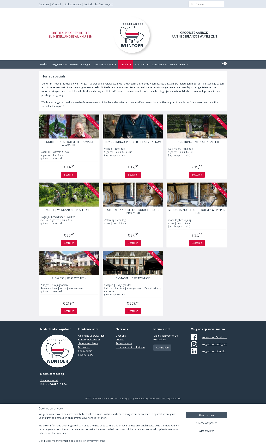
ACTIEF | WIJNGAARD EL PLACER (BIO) (69, 209)
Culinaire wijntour (105, 64)
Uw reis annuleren (88, 343)
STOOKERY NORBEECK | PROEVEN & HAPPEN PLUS (196, 211)
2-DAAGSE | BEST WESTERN (69, 278)
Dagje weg (59, 64)
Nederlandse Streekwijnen (98, 4)
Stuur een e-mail (49, 380)
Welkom (44, 64)
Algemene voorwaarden (91, 335)
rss (131, 398)
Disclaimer (84, 347)
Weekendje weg (80, 64)
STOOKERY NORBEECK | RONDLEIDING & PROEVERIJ (133, 211)
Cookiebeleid (85, 351)
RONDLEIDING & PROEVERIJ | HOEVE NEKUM (133, 141)
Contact (56, 4)
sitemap (124, 398)
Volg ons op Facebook (214, 337)
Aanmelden (162, 347)
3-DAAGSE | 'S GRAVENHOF (133, 278)
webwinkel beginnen (144, 398)
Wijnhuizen (159, 64)
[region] (110, 429)
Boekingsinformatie (89, 339)
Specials (125, 64)
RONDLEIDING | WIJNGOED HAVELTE (197, 141)
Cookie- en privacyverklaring (89, 441)
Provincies (141, 64)
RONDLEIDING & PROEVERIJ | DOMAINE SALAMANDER (69, 143)
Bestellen (69, 174)
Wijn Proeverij (179, 64)
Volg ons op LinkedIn (213, 351)
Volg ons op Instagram (214, 344)
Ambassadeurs (72, 4)
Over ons (44, 4)
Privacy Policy (85, 355)
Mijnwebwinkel (174, 398)
